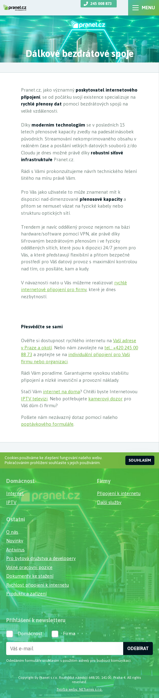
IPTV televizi (34, 398)
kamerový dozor (105, 398)
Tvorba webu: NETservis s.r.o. (79, 689)
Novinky (14, 540)
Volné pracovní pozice (29, 567)
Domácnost (30, 633)
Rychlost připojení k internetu (37, 585)
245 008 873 (101, 3)
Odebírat (138, 648)
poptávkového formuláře (47, 424)
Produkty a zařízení (26, 593)
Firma (69, 633)
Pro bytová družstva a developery (41, 558)
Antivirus (15, 549)
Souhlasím (140, 460)
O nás (12, 532)
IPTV (11, 502)
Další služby (109, 502)
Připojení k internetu (118, 493)
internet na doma (61, 391)
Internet (15, 493)
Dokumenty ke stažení (29, 576)
